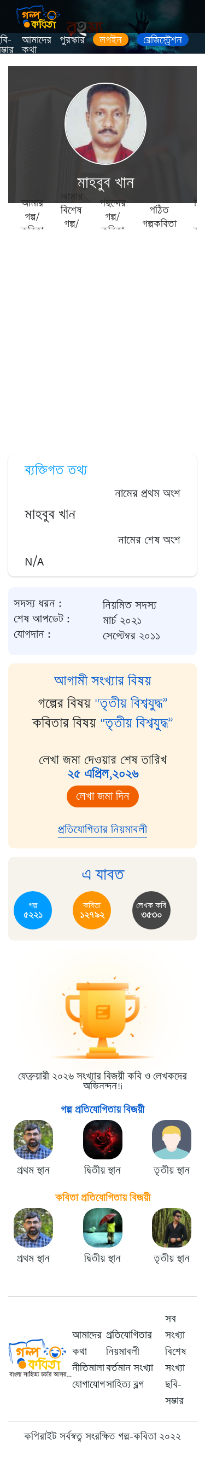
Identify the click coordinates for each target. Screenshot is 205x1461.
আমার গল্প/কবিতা (32, 216)
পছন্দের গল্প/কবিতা (112, 216)
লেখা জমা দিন (103, 796)
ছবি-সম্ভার (174, 1392)
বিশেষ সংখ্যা (175, 1360)
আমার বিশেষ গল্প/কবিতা (71, 216)
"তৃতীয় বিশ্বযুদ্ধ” (131, 703)
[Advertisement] (102, 338)
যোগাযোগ (88, 1384)
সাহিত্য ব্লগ (125, 1384)
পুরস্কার (72, 40)
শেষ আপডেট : (42, 619)
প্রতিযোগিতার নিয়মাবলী (102, 829)
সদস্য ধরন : (38, 603)
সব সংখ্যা (175, 1327)
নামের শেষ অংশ (149, 540)
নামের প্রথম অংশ (147, 493)
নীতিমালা (88, 1368)
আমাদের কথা (36, 44)
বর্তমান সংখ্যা (129, 1368)
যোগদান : (32, 634)
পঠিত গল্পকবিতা (159, 217)
